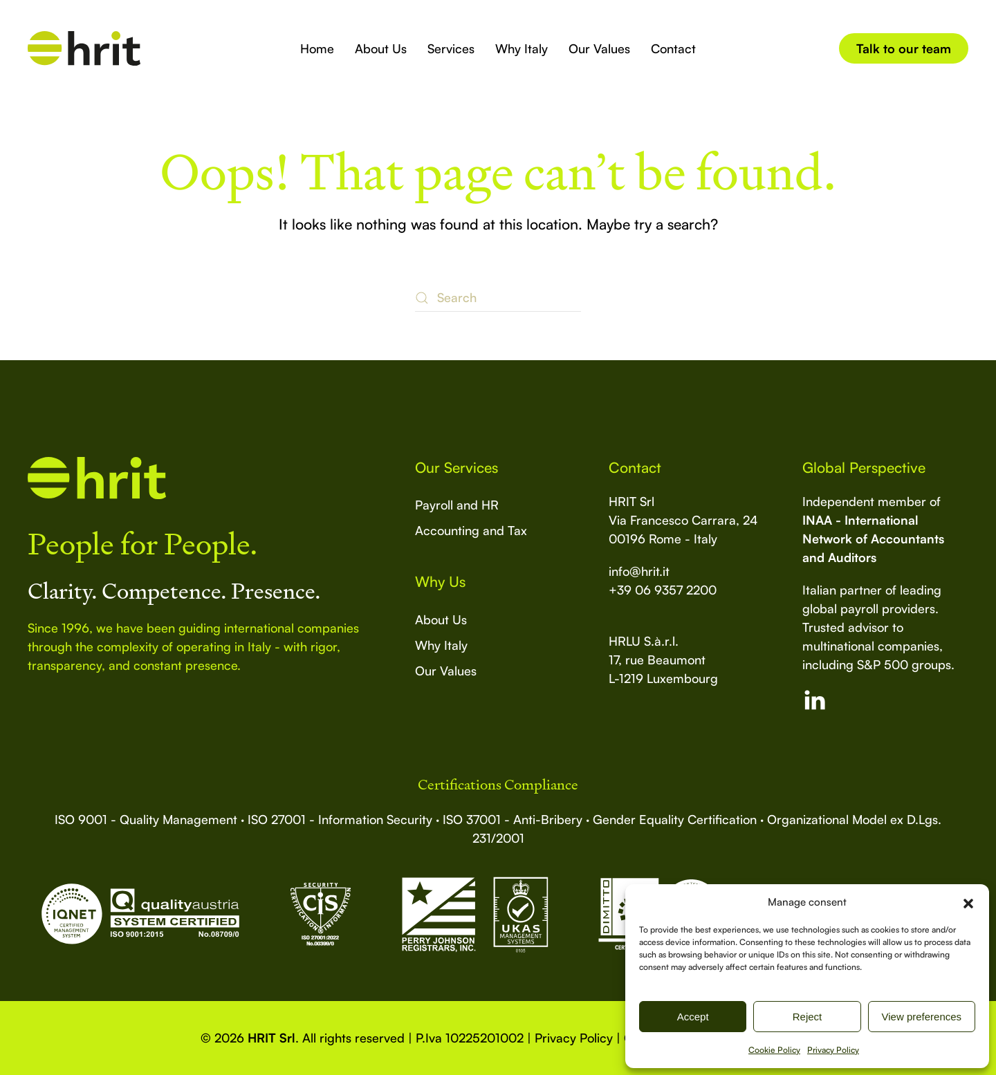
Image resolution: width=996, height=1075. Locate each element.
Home (317, 48)
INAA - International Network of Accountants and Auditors (873, 538)
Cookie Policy (774, 1050)
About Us (381, 48)
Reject (807, 1016)
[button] (968, 902)
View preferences (922, 1016)
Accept (693, 1016)
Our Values (599, 48)
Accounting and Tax (471, 530)
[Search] (498, 298)
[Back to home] (84, 48)
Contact (673, 48)
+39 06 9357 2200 (663, 589)
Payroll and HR (457, 504)
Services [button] (450, 48)
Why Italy (521, 48)
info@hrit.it (639, 571)
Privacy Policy (833, 1050)
